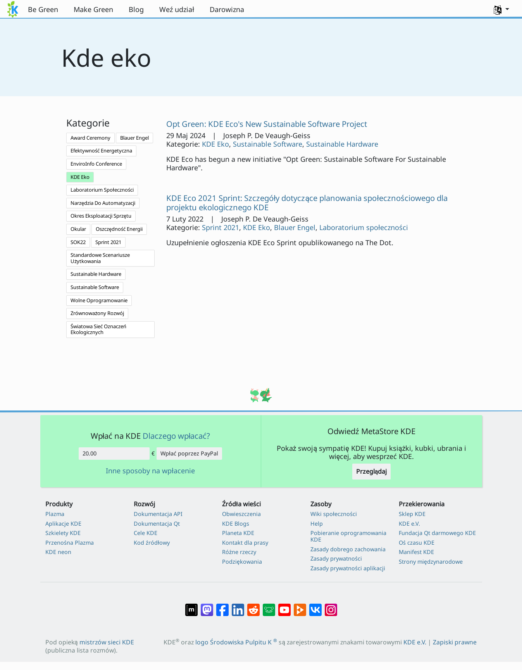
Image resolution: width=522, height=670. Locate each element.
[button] (501, 9)
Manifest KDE (416, 552)
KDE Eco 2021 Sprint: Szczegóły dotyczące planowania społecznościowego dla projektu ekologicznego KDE (307, 202)
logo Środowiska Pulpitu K (236, 642)
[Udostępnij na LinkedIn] (238, 606)
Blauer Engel (134, 137)
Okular (78, 228)
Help (316, 523)
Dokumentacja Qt (157, 523)
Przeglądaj (371, 471)
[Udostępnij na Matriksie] (191, 606)
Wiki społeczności (333, 514)
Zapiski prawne (455, 642)
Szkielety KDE (63, 533)
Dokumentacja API (158, 514)
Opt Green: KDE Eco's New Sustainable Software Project (266, 123)
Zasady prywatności (336, 558)
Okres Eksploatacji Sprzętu (101, 215)
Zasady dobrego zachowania (348, 549)
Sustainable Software (95, 287)
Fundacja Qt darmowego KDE (437, 533)
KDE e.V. (409, 523)
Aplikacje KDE (63, 523)
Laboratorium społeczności (363, 227)
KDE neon (58, 552)
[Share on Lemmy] (269, 606)
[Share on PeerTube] (300, 606)
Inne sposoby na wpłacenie (150, 471)
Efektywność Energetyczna (101, 150)
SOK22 (78, 242)
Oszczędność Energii (119, 228)
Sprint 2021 (108, 242)
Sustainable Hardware (96, 273)
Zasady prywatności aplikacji (347, 568)
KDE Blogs (235, 523)
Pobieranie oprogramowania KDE (348, 536)
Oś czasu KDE (416, 542)
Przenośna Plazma (69, 542)
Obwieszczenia (241, 514)
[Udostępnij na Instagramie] (331, 606)
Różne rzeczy (239, 552)
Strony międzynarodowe (431, 561)
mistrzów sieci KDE (106, 642)
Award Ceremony (90, 137)
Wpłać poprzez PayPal (189, 453)
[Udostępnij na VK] (315, 606)
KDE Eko (80, 176)
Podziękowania (242, 561)
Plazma (54, 514)
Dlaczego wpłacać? (176, 435)
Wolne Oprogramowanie (99, 300)
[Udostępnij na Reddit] (253, 606)
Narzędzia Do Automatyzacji (103, 202)
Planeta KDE (238, 533)
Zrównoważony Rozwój (97, 313)
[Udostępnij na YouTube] (284, 606)
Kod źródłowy (152, 542)
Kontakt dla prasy (245, 542)
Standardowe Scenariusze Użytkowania (100, 258)
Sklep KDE (412, 514)
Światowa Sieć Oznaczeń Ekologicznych (98, 329)
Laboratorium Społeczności (102, 189)
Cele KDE (145, 533)
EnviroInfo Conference (96, 163)
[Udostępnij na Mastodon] (207, 606)
